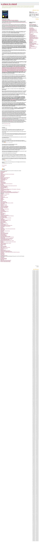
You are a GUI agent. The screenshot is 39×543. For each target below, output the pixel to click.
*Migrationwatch (2, 219)
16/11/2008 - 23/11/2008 (36, 379)
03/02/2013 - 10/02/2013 (36, 505)
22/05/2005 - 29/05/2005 (36, 287)
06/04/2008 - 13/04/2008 (36, 363)
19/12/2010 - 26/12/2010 (36, 439)
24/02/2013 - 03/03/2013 (36, 507)
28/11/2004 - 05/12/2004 (36, 272)
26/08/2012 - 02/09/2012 (36, 491)
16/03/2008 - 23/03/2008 (36, 361)
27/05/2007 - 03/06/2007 (36, 343)
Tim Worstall (2, 252)
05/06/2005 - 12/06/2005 (36, 288)
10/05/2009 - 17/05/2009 (36, 394)
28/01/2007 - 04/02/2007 (36, 333)
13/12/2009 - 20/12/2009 (36, 413)
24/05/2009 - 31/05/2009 (36, 395)
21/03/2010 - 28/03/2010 (36, 421)
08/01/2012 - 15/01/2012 (36, 471)
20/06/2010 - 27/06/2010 (36, 429)
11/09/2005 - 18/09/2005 (36, 294)
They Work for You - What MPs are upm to (6, 251)
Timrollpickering (2, 253)
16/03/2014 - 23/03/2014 (36, 534)
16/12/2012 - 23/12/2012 (36, 501)
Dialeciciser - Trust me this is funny (5, 177)
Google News (37, 265)
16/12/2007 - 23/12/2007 (36, 353)
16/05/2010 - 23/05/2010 (36, 426)
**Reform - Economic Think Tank (4, 239)
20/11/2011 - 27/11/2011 (36, 467)
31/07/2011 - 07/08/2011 (36, 458)
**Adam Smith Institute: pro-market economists (33, 29)
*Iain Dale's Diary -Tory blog (4, 197)
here (2, 29)
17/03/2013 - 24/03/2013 (36, 509)
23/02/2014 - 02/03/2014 (36, 532)
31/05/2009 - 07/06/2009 (36, 396)
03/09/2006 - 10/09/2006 (36, 321)
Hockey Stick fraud (13, 99)
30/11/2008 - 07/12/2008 (36, 380)
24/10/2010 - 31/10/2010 (36, 434)
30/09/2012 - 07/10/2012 (36, 494)
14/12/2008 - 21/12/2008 (36, 381)
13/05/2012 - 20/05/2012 (36, 482)
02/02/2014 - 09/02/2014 (36, 530)
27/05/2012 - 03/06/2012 (36, 483)
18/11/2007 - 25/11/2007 (36, 351)
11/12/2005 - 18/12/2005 (36, 300)
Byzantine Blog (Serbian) (32, 43)
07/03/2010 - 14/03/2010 (36, 420)
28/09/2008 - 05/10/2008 (36, 375)
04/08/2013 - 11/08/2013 (36, 515)
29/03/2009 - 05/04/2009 (36, 390)
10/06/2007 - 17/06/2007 (36, 344)
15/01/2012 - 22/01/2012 (36, 472)
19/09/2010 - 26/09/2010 (36, 431)
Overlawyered (2, 230)
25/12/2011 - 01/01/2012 (36, 470)
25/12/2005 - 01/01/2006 (36, 301)
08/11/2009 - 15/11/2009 (36, 410)
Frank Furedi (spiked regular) (4, 187)
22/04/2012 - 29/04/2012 (36, 480)
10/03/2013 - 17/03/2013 (36, 508)
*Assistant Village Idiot (32, 35)
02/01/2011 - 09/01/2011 (36, 440)
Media (9, 123)
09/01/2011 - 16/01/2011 (36, 441)
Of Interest (1, 227)
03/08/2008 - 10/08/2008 (36, 370)
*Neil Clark (1, 223)
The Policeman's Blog (3, 235)
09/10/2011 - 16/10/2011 (36, 463)
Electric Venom (2, 181)
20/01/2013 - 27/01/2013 (36, 504)
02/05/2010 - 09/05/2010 (36, 425)
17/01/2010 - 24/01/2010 (36, 416)
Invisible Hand (2, 199)
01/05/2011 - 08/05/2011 (36, 450)
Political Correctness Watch (4, 233)
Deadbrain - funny (2, 175)
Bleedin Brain (31, 40)
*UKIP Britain (2, 257)
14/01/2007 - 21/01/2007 (36, 332)
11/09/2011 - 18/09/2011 (36, 461)
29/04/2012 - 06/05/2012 (36, 481)
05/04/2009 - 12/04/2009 (36, 391)
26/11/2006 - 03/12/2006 (36, 328)
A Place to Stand (9, 4)
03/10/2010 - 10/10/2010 (36, 432)
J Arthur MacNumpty (3, 201)
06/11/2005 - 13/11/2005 (36, 297)
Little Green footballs (3, 211)
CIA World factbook (31, 46)
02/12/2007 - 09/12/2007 (36, 352)
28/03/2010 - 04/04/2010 (36, 422)
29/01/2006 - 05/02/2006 (36, 304)
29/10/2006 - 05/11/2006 (36, 326)
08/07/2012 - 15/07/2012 (36, 487)
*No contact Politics (3, 224)
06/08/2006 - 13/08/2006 (36, 319)
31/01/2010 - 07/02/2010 (36, 417)
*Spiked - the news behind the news (5, 247)
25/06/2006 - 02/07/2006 (36, 317)
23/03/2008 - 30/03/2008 (36, 362)
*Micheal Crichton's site (3, 171)
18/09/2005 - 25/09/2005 (36, 295)
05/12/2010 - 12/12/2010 (36, 438)
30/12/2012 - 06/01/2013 (36, 502)
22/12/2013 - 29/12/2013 (36, 527)
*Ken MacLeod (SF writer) (3, 207)
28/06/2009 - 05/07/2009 (36, 398)
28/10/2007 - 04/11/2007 (36, 349)
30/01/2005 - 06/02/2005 (36, 277)
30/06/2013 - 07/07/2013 (36, 512)
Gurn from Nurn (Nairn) (3, 195)
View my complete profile (35, 17)
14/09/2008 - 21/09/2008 (36, 374)
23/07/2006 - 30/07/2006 (36, 318)
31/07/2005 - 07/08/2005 (36, 291)
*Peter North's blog (2, 234)
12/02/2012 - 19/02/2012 (36, 474)
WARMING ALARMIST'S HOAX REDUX (10, 20)
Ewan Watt (1, 184)
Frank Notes (2, 188)
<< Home (3, 166)
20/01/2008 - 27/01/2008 (36, 356)
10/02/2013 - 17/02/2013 (36, 506)
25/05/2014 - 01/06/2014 (36, 538)
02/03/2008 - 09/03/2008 (36, 360)
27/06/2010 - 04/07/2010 (36, 430)
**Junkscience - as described (4, 206)
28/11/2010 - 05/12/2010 (36, 437)
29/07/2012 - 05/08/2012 (36, 489)
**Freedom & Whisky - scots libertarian (5, 191)
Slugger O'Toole (2, 229)
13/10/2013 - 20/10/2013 (36, 521)
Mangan (1, 212)
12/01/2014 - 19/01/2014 (36, 528)
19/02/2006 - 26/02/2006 (36, 306)
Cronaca (1, 173)
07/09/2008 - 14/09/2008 (36, 373)
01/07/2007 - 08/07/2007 (36, 346)
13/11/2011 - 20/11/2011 (36, 466)
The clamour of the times (32, 48)
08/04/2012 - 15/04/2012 (36, 479)
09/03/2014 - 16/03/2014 (36, 533)
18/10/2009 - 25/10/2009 (36, 408)
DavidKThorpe (6, 142)
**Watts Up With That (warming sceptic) (5, 260)
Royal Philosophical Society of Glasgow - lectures (7, 240)
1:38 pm (8, 125)
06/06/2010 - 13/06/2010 (36, 428)
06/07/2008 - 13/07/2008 (36, 368)
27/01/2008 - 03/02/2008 (36, 357)
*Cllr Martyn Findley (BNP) (4, 186)
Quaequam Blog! (2, 237)
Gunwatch (1, 194)
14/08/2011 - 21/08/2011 (36, 459)
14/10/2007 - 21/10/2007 (36, 348)
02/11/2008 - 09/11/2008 (36, 378)
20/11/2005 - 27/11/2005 (36, 298)
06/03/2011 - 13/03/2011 (36, 445)
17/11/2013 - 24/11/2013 (36, 524)
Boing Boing (31, 42)
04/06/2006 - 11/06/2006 (36, 315)
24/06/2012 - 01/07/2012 (36, 486)
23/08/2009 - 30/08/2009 (36, 403)
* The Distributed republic (3, 179)
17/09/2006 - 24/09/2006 (36, 322)
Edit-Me (38, 266)
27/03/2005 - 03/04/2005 (36, 282)
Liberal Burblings (2, 210)
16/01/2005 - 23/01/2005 (36, 276)
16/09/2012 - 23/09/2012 (36, 493)
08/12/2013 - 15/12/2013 (36, 526)
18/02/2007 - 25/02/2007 (36, 335)
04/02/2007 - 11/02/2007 (36, 334)
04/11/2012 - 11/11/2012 (36, 497)
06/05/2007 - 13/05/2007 (36, 341)
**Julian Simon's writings (3, 205)
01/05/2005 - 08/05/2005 (36, 285)
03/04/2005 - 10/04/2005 (36, 283)
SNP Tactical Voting (3, 244)
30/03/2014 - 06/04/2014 (36, 535)
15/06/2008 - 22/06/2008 (36, 366)
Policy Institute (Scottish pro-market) (5, 236)
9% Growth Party (31, 28)
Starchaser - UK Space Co (4, 248)
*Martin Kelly (2, 214)
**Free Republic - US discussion (16, 189)
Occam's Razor (2, 226)
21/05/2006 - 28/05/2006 (36, 314)
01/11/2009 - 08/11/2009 (36, 409)
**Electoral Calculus (3, 182)
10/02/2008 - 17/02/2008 (36, 358)
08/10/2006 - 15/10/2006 (36, 324)
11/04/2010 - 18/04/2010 (36, 423)
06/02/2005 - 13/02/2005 (36, 278)
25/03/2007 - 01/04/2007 (36, 338)
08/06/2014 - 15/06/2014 (36, 539)
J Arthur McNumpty (3, 221)
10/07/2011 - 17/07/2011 (36, 456)
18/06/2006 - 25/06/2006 (36, 316)
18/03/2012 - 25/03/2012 (36, 477)
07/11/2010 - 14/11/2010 (36, 435)
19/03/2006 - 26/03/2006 (36, 308)
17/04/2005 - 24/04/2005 (36, 284)
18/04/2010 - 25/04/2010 (36, 424)
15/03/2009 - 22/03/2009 (36, 389)
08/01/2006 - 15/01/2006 (36, 302)
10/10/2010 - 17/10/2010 (36, 433)
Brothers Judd (35, 42)
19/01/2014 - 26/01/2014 (36, 529)
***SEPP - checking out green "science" (5, 243)
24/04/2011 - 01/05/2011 (36, 449)
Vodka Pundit (2, 259)
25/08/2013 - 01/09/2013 (36, 517)
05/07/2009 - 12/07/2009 (36, 399)
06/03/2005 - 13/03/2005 (36, 280)
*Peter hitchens (2, 232)
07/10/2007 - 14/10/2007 (36, 347)
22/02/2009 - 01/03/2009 (36, 387)
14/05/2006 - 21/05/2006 (36, 313)
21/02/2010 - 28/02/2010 (36, 419)
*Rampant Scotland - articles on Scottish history (6, 238)
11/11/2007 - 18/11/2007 (36, 350)
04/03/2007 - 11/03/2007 (36, 336)
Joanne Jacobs (2, 203)
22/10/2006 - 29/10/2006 (36, 325)
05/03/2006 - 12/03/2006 (36, 307)
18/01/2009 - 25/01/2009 (36, 384)
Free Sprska (2, 190)
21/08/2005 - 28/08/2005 (36, 293)
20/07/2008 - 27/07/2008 (36, 369)
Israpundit (1, 198)
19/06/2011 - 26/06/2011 (36, 454)
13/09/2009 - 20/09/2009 (36, 405)
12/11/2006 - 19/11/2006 (36, 327)
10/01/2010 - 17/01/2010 (36, 415)
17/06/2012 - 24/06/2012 (36, 485)
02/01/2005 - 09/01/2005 (36, 275)
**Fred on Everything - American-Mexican (6, 189)
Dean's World (2, 176)
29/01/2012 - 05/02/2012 (36, 473)
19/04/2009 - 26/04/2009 (36, 392)
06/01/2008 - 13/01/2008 (36, 355)
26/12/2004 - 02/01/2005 (36, 274)
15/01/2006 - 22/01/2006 (36, 303)
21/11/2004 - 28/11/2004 (36, 271)
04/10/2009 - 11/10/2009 (36, 407)
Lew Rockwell (2, 209)
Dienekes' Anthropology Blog (4, 178)
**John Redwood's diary (3, 204)
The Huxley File (2, 196)
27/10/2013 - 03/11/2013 (36, 522)
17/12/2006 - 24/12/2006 (36, 330)
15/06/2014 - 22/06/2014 (36, 540)
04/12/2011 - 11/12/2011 (36, 468)
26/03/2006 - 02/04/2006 (36, 309)
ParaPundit (1, 231)
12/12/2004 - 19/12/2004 (36, 273)
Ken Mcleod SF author (3, 216)
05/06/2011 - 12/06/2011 (36, 453)
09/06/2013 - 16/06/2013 (36, 510)
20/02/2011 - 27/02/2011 (36, 444)
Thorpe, (13, 24)
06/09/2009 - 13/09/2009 (36, 404)
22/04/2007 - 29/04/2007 (36, 340)
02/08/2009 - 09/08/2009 (36, 401)
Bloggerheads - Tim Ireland (33, 41)
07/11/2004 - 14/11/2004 (36, 270)
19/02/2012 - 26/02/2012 (36, 475)
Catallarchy (30, 45)
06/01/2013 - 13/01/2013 (36, 503)
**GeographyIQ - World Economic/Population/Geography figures (9, 192)
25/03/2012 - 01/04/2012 (36, 478)
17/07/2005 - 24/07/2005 (36, 290)
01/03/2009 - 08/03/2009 (36, 388)
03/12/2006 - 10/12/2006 (36, 329)
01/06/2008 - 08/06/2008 (36, 365)
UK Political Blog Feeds (3, 258)
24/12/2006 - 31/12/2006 (36, 331)
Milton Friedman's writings (3, 220)
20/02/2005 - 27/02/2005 (36, 279)
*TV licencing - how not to (3, 255)
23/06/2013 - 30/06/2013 (36, 511)
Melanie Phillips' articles (3, 217)
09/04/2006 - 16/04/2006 (36, 310)
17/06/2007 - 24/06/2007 (36, 345)
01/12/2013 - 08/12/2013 (36, 525)
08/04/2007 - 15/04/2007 (36, 339)
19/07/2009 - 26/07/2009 (36, 400)
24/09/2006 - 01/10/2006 (36, 323)
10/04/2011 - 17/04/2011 (36, 448)
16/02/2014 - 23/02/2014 (36, 531)
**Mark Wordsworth (3, 213)
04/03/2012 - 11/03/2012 (36, 476)
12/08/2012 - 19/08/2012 (36, 490)
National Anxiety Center (3, 222)
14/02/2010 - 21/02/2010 (36, 418)
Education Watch (2, 180)
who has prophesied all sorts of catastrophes (11, 26)
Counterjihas (2, 172)
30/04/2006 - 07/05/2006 (36, 312)
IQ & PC (1, 200)
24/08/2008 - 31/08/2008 (36, 372)
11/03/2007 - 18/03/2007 (36, 337)
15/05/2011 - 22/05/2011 (36, 451)
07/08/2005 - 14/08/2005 (36, 292)
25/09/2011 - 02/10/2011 (36, 462)
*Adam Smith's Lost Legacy (33, 30)
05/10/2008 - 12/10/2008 (36, 376)
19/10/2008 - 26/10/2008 (36, 377)
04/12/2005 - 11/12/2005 (36, 299)
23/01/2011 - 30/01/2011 (36, 442)
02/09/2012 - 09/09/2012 (36, 492)
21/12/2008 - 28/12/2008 (36, 382)
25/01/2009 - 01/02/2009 (36, 385)
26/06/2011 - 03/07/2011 (36, 455)
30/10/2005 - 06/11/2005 (36, 296)
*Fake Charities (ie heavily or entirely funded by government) (8, 185)
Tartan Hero (2, 249)
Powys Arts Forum (4, 118)
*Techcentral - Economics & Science (5, 250)
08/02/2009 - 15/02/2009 (36, 386)
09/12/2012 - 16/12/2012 (36, 500)
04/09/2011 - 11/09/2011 (36, 460)
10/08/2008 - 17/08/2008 (36, 371)
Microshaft (1, 218)
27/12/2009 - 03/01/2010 (36, 414)
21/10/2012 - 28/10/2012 (36, 496)
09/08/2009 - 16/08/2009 (36, 402)
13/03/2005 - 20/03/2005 (36, 281)
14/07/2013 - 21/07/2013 (36, 513)
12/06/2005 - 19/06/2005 (36, 289)
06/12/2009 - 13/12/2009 (36, 412)
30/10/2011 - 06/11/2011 (36, 465)
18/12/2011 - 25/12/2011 (36, 469)
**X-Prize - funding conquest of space (5, 261)
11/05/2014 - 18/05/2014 (36, 537)
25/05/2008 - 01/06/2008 (36, 364)
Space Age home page (3, 246)
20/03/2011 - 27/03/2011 (36, 446)
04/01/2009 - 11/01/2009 (36, 383)
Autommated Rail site (32, 36)
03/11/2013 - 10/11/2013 (36, 523)
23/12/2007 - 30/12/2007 (36, 354)
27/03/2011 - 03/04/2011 (36, 447)
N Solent (1, 245)
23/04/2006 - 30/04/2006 (36, 311)
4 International (31, 27)
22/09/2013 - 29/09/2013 (36, 519)
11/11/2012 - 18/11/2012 (36, 498)
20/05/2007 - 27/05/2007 (36, 342)
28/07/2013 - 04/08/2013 (36, 514)
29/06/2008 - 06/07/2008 (36, 367)
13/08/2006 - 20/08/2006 (36, 320)
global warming (6, 123)
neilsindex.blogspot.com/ (32, 24)
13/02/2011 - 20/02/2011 (36, 443)
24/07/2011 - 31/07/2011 (36, 457)
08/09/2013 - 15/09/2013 (36, 518)
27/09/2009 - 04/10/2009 (36, 406)
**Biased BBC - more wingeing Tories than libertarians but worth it (34, 37)
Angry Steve (31, 34)
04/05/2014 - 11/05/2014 (36, 536)
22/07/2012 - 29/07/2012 (36, 488)
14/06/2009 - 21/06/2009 (36, 397)
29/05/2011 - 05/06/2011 (36, 452)
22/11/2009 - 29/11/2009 (36, 411)
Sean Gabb (1, 242)
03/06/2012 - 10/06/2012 (36, 484)
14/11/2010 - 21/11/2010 (36, 436)
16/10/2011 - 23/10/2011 (36, 464)
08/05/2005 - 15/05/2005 (36, 286)
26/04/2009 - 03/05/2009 (36, 393)
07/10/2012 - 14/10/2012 (36, 495)
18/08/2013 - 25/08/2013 (36, 516)
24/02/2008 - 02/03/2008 (36, 359)
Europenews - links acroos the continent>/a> (6, 183)
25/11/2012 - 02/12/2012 (36, 499)
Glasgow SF (2, 193)
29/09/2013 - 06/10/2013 (36, 520)
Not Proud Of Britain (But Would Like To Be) (6, 225)
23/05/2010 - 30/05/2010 (36, 427)
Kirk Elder (1, 208)
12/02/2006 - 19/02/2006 (36, 305)
